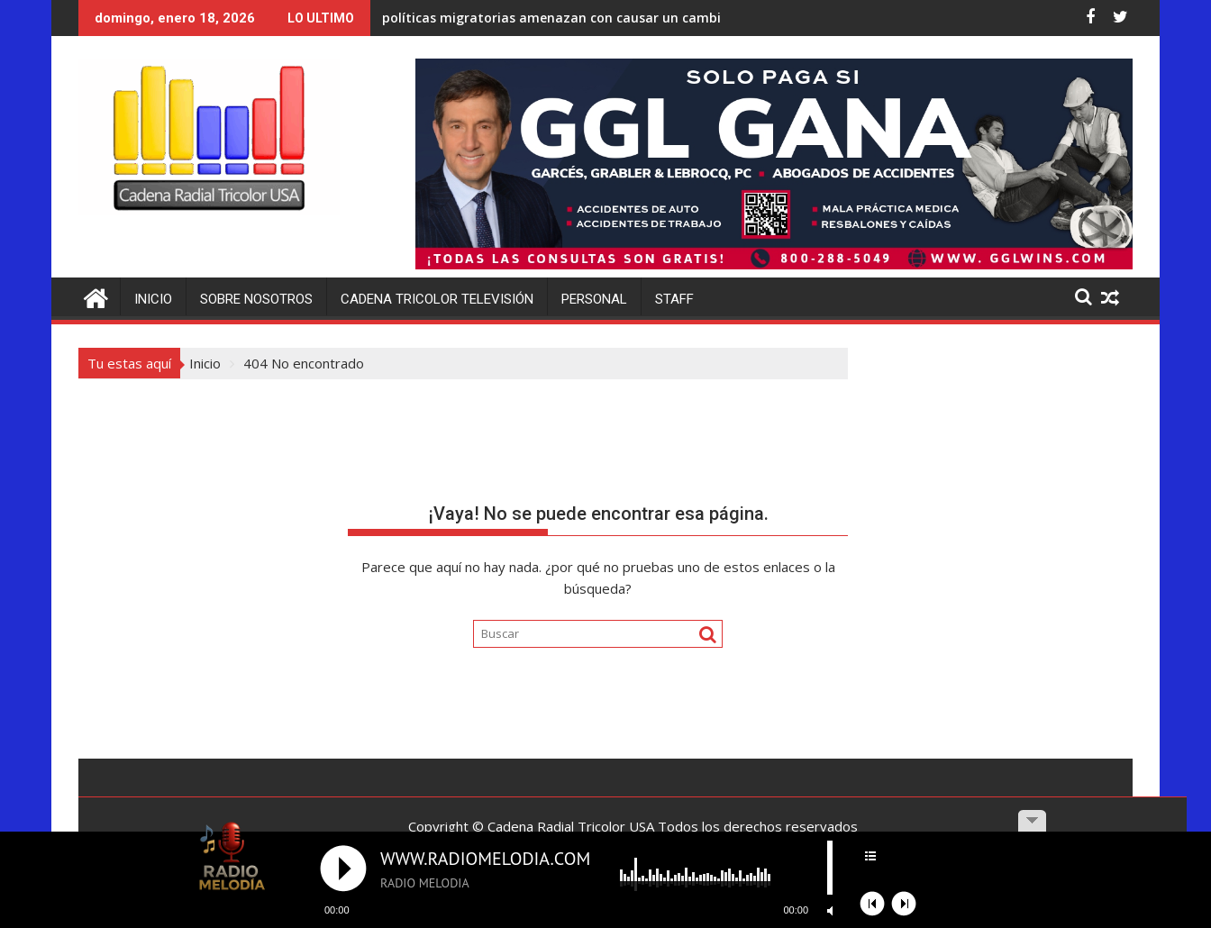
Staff (674, 299)
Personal (594, 299)
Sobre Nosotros (256, 299)
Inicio (153, 299)
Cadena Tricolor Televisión (437, 299)
